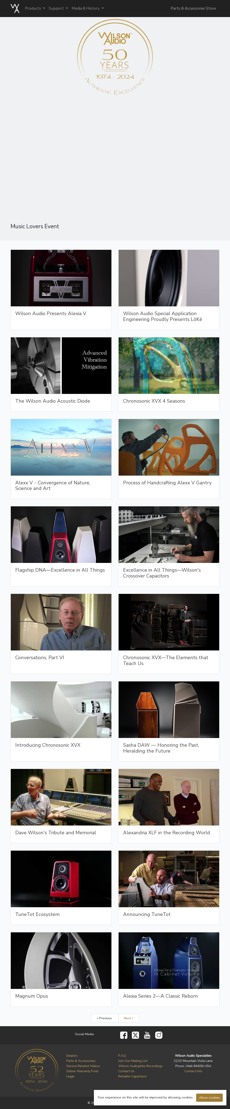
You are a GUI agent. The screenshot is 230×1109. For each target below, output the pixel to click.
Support (57, 8)
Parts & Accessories (80, 1060)
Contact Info (193, 1071)
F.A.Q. (122, 1055)
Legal (70, 1076)
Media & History (86, 8)
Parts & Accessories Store (193, 8)
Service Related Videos (83, 1066)
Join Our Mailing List (132, 1060)
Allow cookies (209, 1097)
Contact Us (126, 1071)
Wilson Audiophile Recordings (140, 1066)
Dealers (71, 1055)
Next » (128, 1018)
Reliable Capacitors (132, 1076)
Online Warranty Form (82, 1071)
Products (33, 8)
